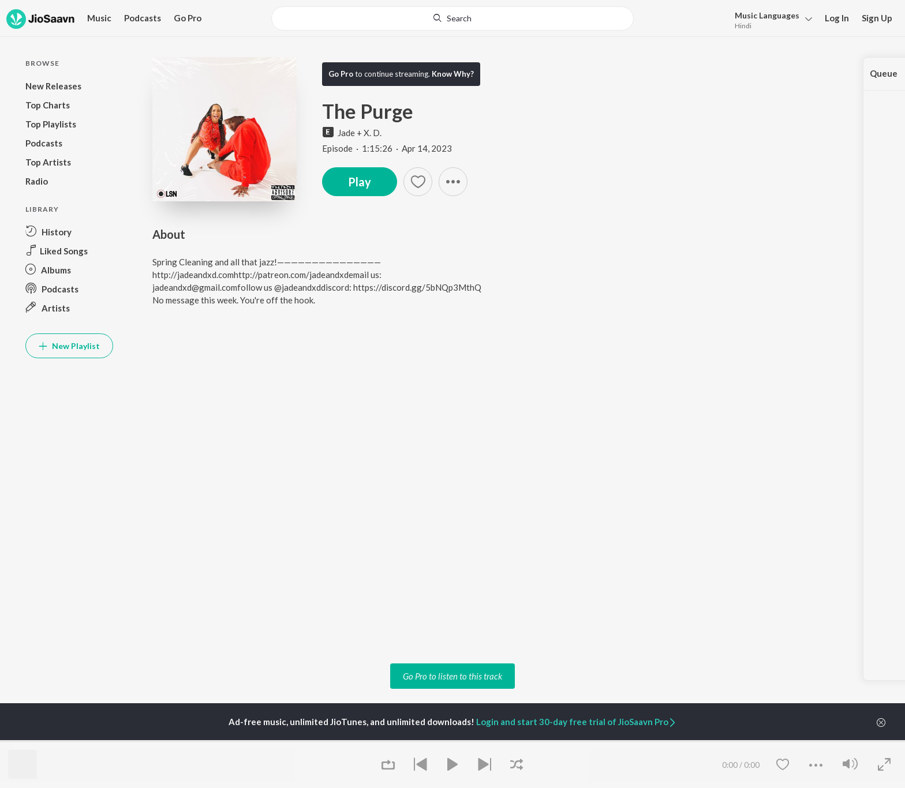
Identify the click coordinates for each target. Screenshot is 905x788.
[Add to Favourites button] (417, 181)
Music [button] (99, 18)
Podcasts (142, 18)
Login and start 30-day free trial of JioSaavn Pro (576, 721)
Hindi (743, 25)
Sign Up (877, 18)
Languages (767, 15)
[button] (453, 181)
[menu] (770, 19)
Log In (837, 18)
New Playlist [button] (69, 346)
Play (359, 182)
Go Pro (187, 18)
